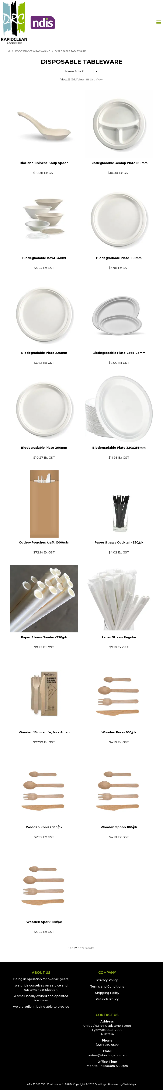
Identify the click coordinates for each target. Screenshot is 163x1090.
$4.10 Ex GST (119, 742)
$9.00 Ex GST (119, 363)
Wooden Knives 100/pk (44, 827)
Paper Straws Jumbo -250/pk (44, 637)
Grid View (77, 79)
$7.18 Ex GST (119, 647)
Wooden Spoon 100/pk (119, 827)
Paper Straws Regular (118, 637)
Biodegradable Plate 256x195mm (119, 353)
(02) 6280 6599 (107, 1045)
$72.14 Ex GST (44, 552)
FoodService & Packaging (32, 51)
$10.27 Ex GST (44, 457)
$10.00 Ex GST (119, 173)
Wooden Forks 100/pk (118, 732)
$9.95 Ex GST (44, 647)
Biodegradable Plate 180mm (119, 258)
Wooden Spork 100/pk (44, 922)
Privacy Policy (107, 980)
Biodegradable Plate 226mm (44, 353)
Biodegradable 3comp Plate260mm (119, 163)
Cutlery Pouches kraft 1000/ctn (44, 542)
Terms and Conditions (107, 986)
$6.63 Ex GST (44, 363)
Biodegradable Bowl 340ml (44, 258)
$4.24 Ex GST (44, 268)
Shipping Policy (107, 993)
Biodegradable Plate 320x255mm (119, 448)
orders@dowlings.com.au (107, 1055)
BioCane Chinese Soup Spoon (44, 163)
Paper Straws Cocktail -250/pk (119, 542)
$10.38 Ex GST (44, 173)
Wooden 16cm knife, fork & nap (44, 732)
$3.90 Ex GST (119, 268)
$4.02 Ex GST (119, 552)
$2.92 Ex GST (44, 837)
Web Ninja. (129, 1084)
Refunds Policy (107, 999)
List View (96, 79)
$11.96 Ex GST (118, 457)
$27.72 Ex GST (44, 742)
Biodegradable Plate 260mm (44, 448)
